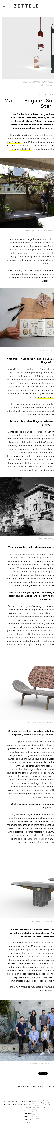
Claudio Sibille (40, 145)
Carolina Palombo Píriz (20, 145)
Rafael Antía (26, 149)
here (49, 990)
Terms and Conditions (36, 1107)
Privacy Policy (34, 1111)
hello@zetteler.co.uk (13, 1101)
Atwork (36, 1118)
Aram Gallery (19, 249)
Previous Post (28, 1086)
